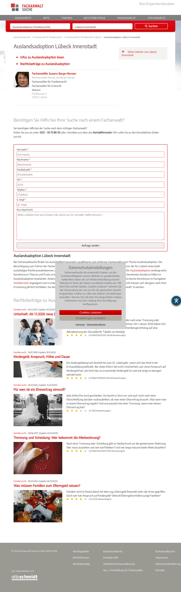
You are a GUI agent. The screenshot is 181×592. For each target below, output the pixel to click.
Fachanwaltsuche (22, 37)
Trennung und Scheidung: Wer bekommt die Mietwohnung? (57, 437)
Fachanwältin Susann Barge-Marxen (54, 73)
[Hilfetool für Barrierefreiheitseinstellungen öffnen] (176, 300)
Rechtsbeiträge (94, 17)
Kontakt (159, 570)
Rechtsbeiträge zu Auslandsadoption (44, 64)
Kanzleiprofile (110, 557)
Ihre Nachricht (25, 209)
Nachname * (23, 159)
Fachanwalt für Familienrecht (48, 37)
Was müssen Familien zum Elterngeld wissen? (47, 485)
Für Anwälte (157, 17)
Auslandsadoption (140, 270)
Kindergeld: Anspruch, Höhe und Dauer (42, 357)
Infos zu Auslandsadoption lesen (41, 57)
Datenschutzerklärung (96, 324)
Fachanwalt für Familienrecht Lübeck (83, 37)
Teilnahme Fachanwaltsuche (119, 563)
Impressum (161, 557)
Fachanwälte (126, 17)
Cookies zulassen (90, 312)
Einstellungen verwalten (90, 318)
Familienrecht (21, 282)
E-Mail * (21, 199)
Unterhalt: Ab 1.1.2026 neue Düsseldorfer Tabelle (48, 314)
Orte (46, 17)
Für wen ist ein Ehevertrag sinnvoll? (39, 389)
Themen (66, 17)
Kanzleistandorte (112, 551)
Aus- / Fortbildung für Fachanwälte (123, 570)
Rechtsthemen (81, 557)
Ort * (19, 179)
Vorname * (23, 149)
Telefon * (22, 189)
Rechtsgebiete (81, 551)
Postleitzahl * (24, 169)
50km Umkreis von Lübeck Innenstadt (139, 53)
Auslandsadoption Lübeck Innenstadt (122, 37)
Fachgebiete (23, 17)
